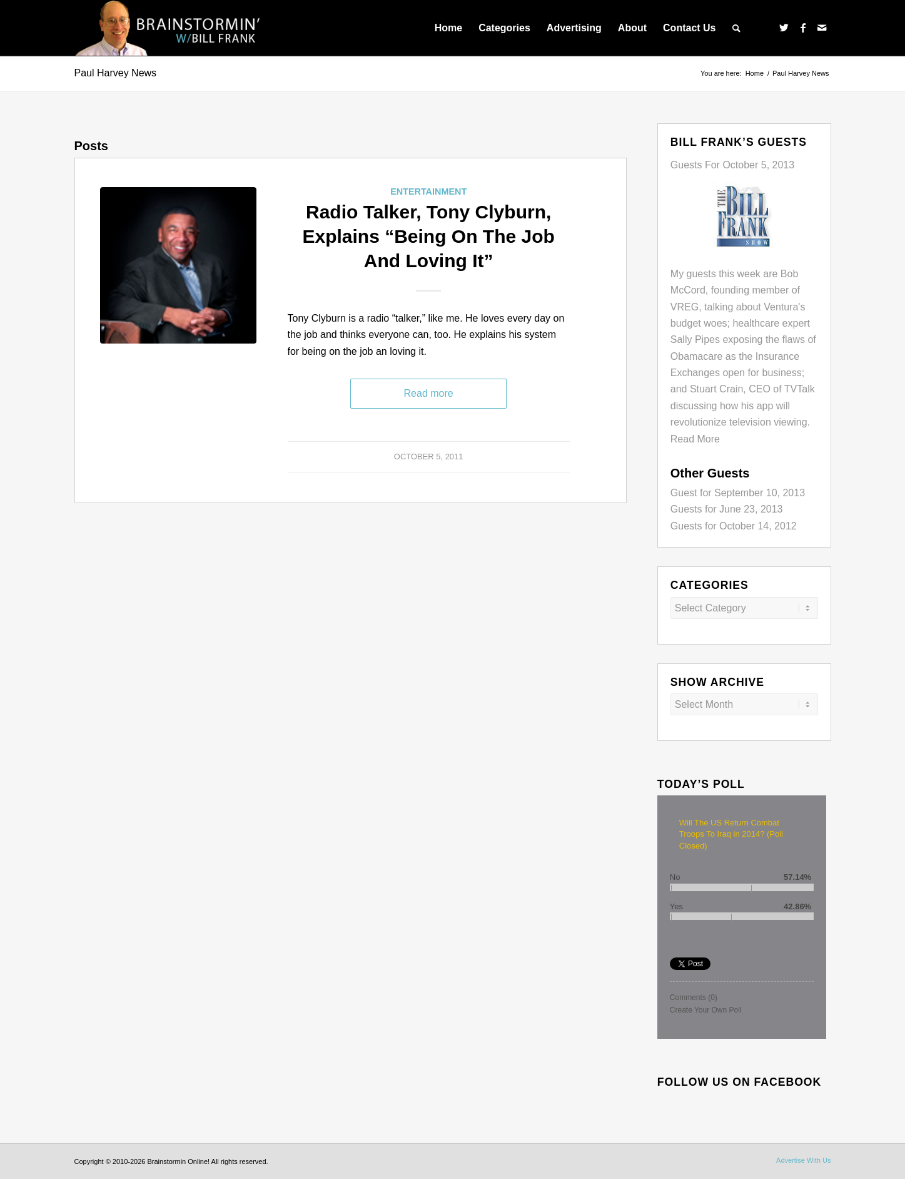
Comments (693, 997)
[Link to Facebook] (803, 27)
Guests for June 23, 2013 (726, 509)
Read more (428, 393)
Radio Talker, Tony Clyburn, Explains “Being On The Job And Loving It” (428, 236)
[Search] (736, 28)
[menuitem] (448, 28)
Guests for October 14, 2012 (733, 526)
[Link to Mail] (821, 27)
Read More (695, 439)
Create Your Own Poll (706, 1010)
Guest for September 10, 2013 (737, 492)
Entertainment (428, 191)
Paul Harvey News (115, 73)
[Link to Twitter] (784, 27)
